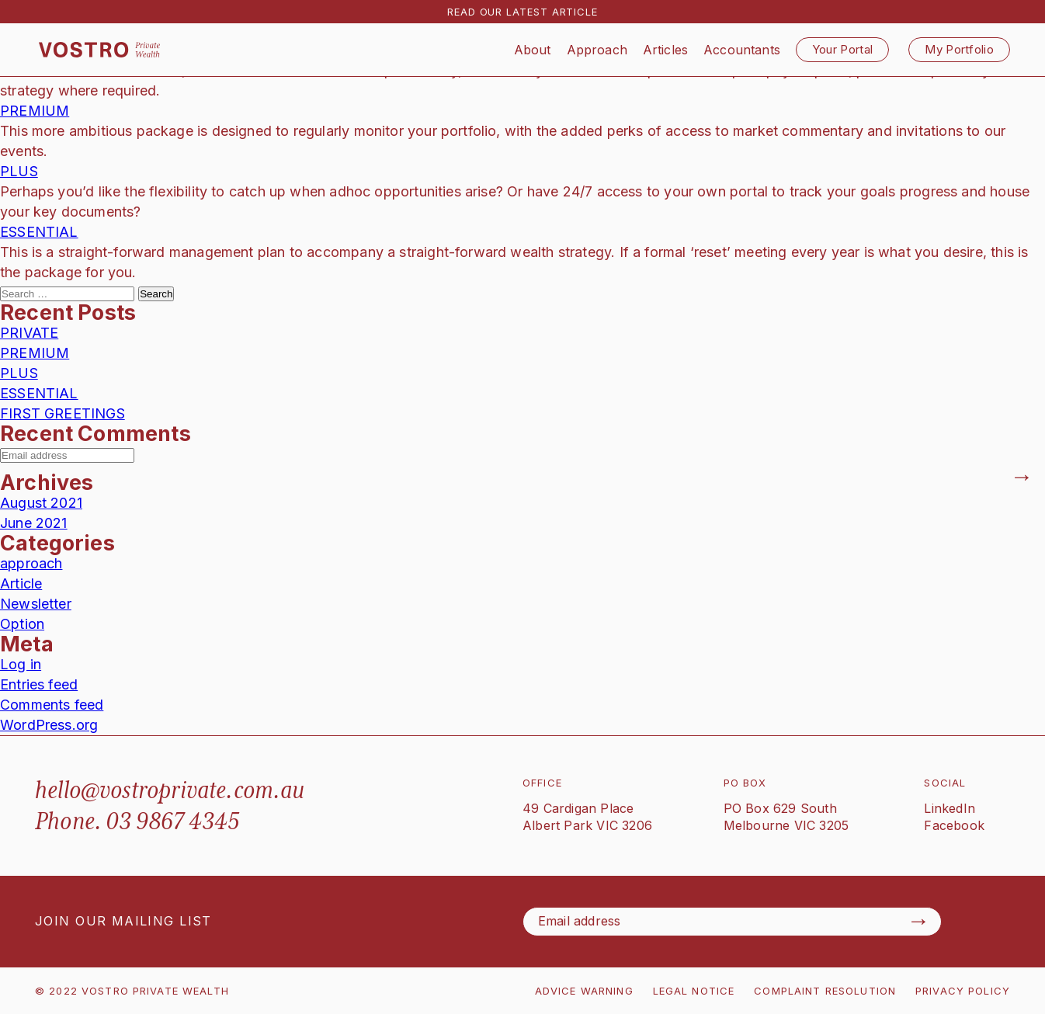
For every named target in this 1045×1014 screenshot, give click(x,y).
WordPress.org (49, 725)
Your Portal (842, 49)
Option (22, 624)
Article (21, 583)
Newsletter (35, 604)
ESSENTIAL (39, 232)
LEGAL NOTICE (694, 990)
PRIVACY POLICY (962, 990)
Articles (665, 49)
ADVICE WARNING (584, 990)
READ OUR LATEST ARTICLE (522, 11)
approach (31, 563)
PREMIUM (34, 110)
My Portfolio (959, 49)
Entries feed (39, 684)
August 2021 (41, 503)
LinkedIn (949, 808)
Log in (20, 664)
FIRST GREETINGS (62, 413)
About (532, 49)
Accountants (741, 49)
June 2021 (34, 523)
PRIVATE (29, 333)
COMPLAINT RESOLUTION (825, 990)
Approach (597, 49)
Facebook (954, 825)
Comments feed (51, 704)
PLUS (19, 171)
